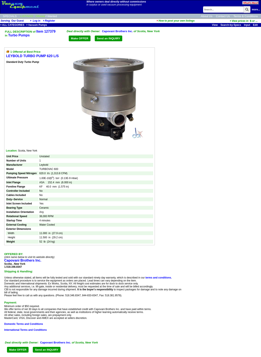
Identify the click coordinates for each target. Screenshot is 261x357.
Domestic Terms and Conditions (23, 324)
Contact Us (223, 16)
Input (247, 24)
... (244, 20)
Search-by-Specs (231, 24)
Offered (40, 16)
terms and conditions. (158, 277)
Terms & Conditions (245, 16)
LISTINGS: (27, 16)
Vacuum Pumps (36, 24)
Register (50, 20)
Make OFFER (79, 38)
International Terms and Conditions (25, 329)
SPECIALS (9, 16)
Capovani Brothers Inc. (117, 31)
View (215, 24)
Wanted (52, 16)
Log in (36, 20)
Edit (255, 24)
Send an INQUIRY (108, 38)
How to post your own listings (176, 20)
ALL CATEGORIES (12, 24)
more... (256, 9)
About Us (206, 16)
